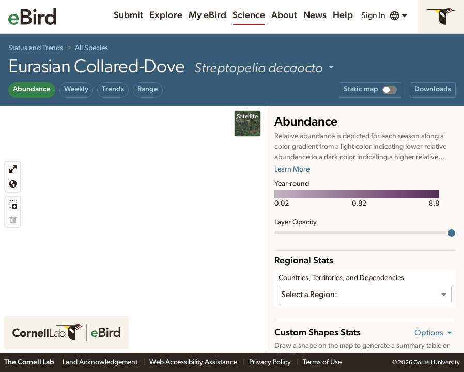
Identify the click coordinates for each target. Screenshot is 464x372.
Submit (128, 15)
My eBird (207, 15)
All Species (91, 48)
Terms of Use (322, 362)
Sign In (373, 15)
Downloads (432, 89)
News (315, 15)
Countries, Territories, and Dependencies (341, 278)
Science (249, 15)
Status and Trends (35, 48)
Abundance (32, 89)
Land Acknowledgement (101, 362)
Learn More (292, 169)
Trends (113, 89)
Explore (165, 15)
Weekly (76, 89)
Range (147, 89)
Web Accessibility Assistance (194, 362)
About (284, 15)
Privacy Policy (270, 362)
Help (343, 15)
